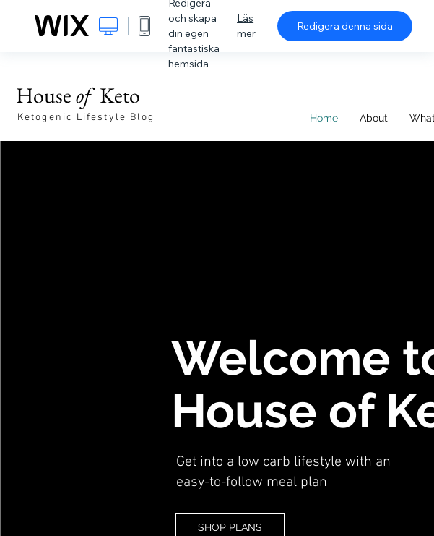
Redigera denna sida (345, 26)
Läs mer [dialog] (246, 26)
